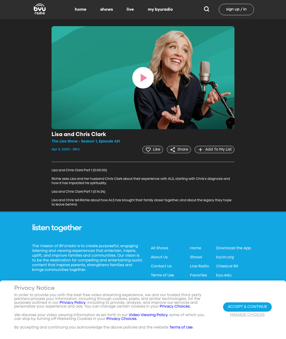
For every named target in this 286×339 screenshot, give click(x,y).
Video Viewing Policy (148, 315)
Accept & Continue (247, 307)
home (80, 9)
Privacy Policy (72, 303)
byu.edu (224, 275)
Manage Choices (247, 315)
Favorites (198, 275)
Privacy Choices (121, 319)
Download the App (233, 248)
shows (106, 9)
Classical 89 (227, 266)
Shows (196, 257)
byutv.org (225, 257)
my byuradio (160, 9)
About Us (159, 257)
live (130, 9)
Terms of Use (162, 275)
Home (195, 248)
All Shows (159, 248)
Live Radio (199, 266)
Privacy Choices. (175, 307)
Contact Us (161, 266)
